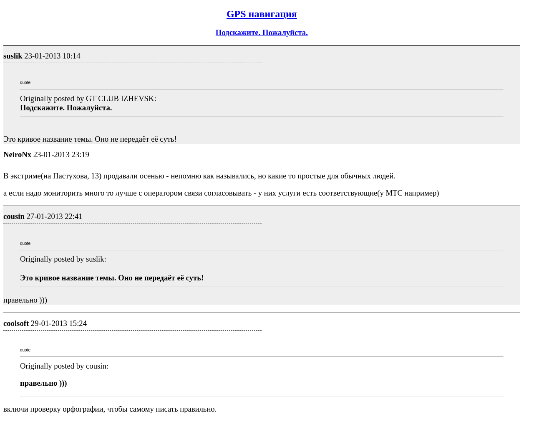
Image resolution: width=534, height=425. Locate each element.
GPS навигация (262, 13)
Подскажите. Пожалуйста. (262, 32)
